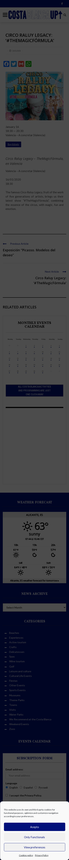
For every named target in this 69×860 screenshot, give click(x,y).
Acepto (34, 827)
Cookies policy (26, 855)
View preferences (34, 847)
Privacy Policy (41, 855)
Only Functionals (34, 837)
